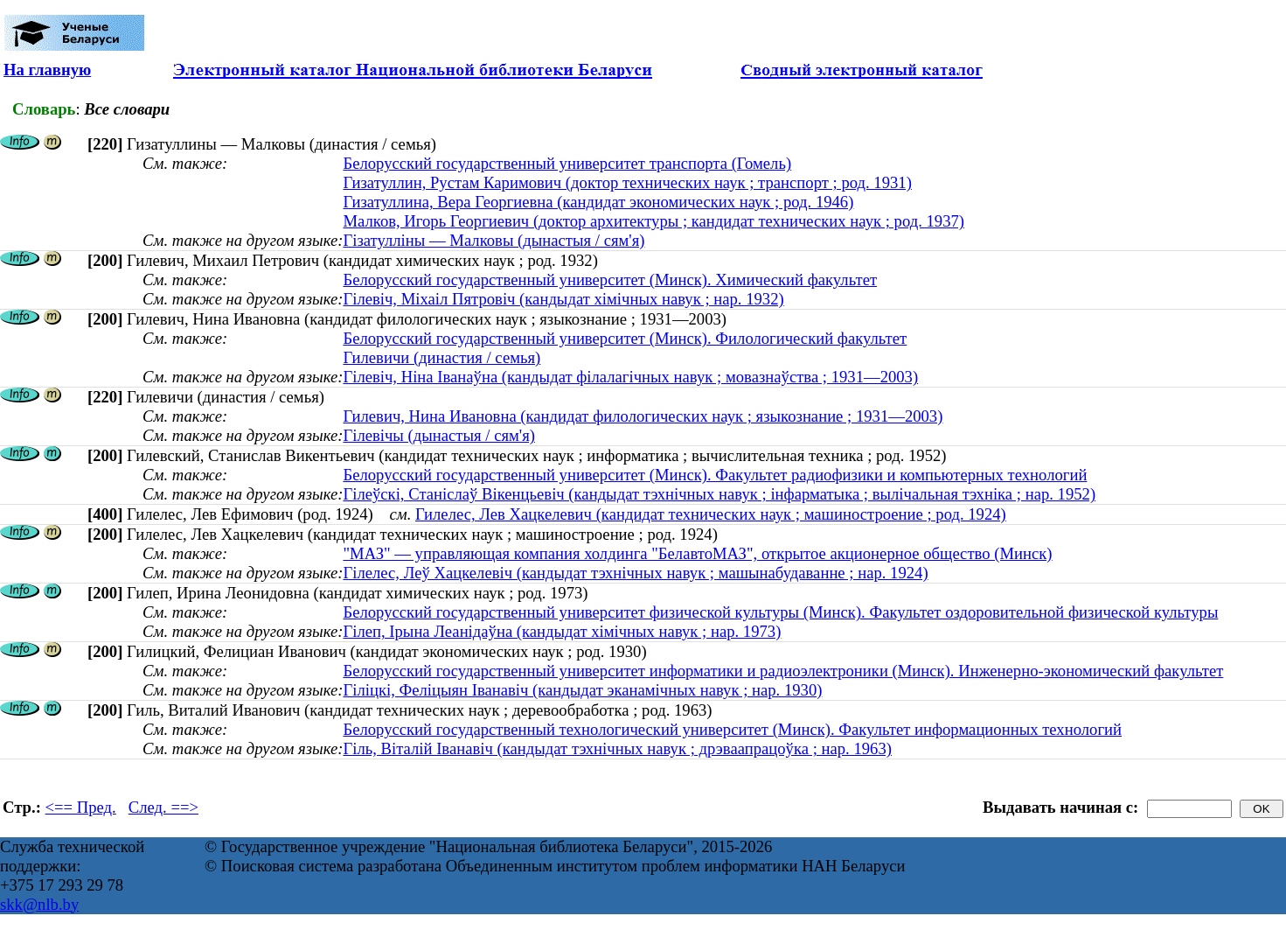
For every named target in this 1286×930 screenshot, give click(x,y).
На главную (47, 69)
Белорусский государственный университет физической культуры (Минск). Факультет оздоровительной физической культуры (780, 612)
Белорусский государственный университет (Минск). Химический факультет (610, 279)
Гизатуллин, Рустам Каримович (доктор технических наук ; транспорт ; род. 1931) (627, 182)
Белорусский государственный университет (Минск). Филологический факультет (625, 338)
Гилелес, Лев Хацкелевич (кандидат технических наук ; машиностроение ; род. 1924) (710, 514)
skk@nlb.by (39, 904)
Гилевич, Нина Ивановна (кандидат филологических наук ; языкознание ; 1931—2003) (642, 416)
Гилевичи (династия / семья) (441, 357)
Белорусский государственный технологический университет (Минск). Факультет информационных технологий (732, 729)
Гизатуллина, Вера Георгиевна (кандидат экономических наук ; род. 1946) (598, 201)
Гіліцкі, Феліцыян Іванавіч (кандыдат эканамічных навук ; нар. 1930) (582, 690)
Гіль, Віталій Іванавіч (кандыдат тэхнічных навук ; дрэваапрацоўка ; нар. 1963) (617, 748)
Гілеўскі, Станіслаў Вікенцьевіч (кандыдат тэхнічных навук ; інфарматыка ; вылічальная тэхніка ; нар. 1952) (719, 494)
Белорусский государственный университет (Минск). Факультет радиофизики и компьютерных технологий (715, 474)
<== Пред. (80, 807)
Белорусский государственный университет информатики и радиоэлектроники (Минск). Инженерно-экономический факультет (783, 670)
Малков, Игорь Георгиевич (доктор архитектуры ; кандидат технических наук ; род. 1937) (653, 221)
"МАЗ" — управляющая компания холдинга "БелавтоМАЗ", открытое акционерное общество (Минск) (697, 553)
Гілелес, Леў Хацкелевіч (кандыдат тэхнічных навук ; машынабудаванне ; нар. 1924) (635, 572)
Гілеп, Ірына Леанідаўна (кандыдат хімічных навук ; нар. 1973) (562, 631)
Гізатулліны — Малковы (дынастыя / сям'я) (493, 240)
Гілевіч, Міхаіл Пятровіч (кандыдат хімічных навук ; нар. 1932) (563, 299)
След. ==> (163, 807)
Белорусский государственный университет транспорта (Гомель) (567, 163)
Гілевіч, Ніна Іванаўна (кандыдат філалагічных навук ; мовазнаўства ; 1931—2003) (630, 376)
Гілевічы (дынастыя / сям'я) (439, 435)
